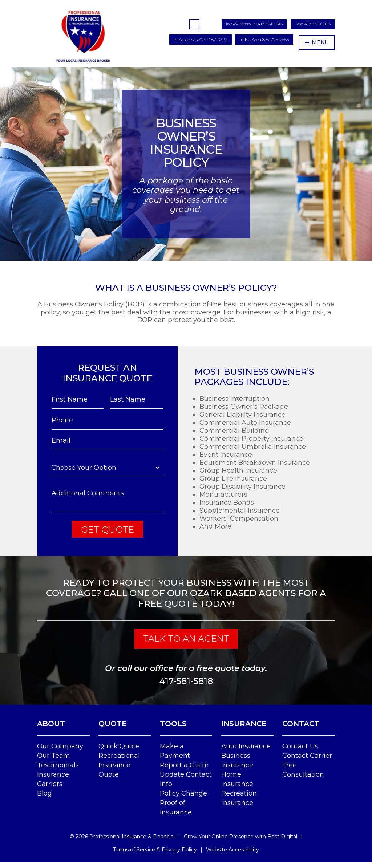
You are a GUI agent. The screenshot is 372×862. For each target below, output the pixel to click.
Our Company (60, 746)
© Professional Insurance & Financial (122, 836)
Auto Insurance (246, 746)
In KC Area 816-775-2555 (264, 39)
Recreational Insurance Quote (119, 765)
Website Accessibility (232, 849)
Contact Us (300, 746)
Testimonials (58, 765)
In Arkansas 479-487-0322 (200, 39)
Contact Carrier (307, 756)
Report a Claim (184, 765)
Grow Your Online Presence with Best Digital (240, 836)
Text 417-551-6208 (313, 24)
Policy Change (183, 793)
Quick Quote (119, 746)
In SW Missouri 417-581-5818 (254, 24)
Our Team (53, 756)
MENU (317, 42)
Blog (44, 793)
